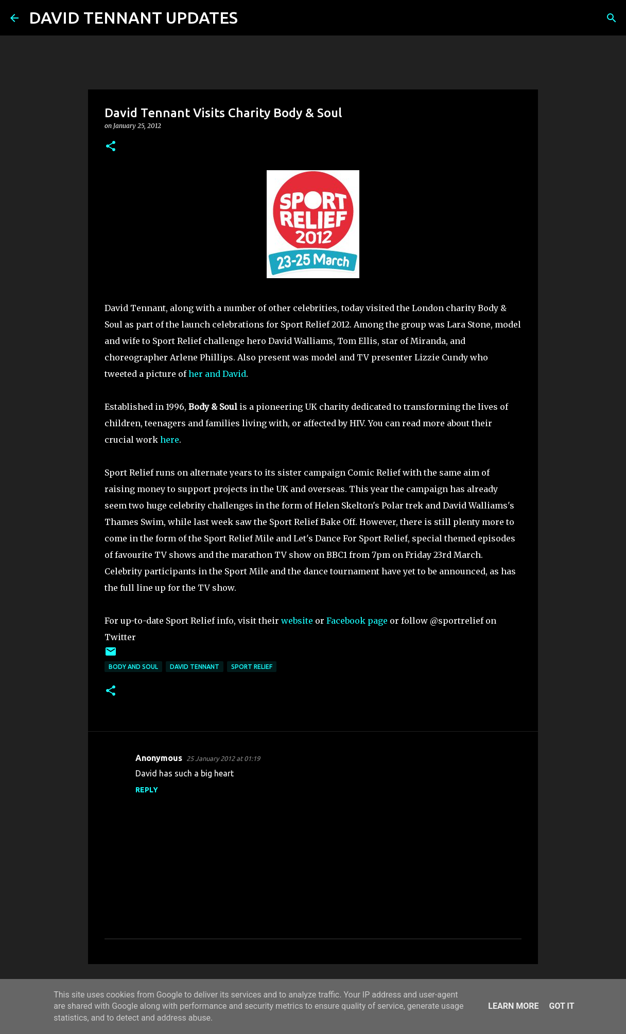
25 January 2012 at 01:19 (223, 758)
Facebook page (357, 620)
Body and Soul (133, 666)
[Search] (252, 18)
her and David (217, 374)
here (169, 439)
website (297, 620)
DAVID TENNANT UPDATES (133, 17)
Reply (146, 790)
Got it (561, 1006)
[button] (111, 147)
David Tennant (194, 666)
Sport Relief (251, 666)
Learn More (513, 1006)
